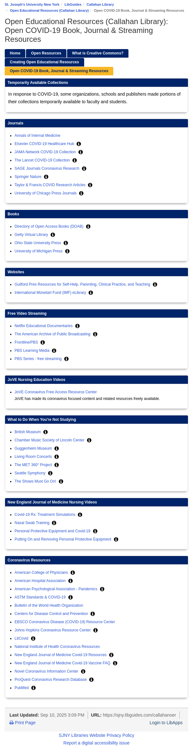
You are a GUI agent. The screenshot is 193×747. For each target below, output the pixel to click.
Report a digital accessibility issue (96, 742)
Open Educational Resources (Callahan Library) (49, 10)
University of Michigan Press (39, 251)
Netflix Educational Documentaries (44, 326)
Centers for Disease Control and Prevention (52, 613)
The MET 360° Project (34, 465)
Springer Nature (28, 176)
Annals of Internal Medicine (37, 135)
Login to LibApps (166, 722)
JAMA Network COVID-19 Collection (46, 152)
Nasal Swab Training (32, 523)
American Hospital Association (41, 581)
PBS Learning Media (32, 350)
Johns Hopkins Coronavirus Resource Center (53, 630)
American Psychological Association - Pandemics (56, 589)
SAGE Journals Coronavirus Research (47, 168)
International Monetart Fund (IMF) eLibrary (51, 292)
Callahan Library (100, 4)
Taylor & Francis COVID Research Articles (50, 185)
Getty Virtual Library (32, 234)
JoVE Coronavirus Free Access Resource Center (56, 392)
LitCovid (22, 638)
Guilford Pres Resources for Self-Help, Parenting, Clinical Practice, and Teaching (83, 284)
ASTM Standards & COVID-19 (41, 597)
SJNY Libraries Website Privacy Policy (96, 735)
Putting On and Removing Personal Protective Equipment (63, 539)
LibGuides (73, 4)
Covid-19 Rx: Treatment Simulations (45, 514)
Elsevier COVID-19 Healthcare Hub (45, 144)
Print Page (22, 722)
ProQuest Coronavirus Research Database (51, 679)
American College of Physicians (42, 572)
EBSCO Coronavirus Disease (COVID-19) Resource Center (65, 622)
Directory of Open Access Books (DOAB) (49, 226)
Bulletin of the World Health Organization (49, 605)
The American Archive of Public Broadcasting (53, 334)
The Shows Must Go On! (36, 481)
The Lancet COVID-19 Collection (43, 160)
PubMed (22, 688)
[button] (79, 144)
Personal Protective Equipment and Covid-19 (53, 531)
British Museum (28, 432)
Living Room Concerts (34, 456)
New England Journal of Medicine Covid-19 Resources (61, 655)
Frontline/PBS (27, 342)
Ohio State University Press (38, 243)
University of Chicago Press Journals (46, 193)
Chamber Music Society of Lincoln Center (50, 440)
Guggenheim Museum (34, 448)
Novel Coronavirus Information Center (47, 671)
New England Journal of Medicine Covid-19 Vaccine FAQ (63, 663)
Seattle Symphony (31, 473)
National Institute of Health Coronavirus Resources (57, 646)
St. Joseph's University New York (32, 4)
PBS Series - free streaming (39, 359)
